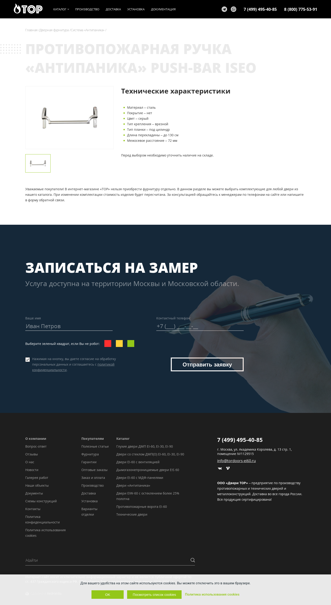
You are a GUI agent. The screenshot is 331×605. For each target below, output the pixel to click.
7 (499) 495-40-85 (260, 9)
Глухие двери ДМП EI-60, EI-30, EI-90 (144, 446)
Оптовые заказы (94, 470)
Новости (31, 470)
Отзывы (31, 454)
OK (107, 594)
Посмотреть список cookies (154, 594)
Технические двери (131, 514)
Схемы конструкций (41, 501)
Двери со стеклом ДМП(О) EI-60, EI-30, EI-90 (150, 454)
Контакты (32, 509)
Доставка (88, 493)
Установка (89, 501)
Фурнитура (90, 454)
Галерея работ (36, 477)
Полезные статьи (95, 446)
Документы (34, 493)
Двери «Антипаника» (133, 485)
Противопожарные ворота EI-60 (141, 506)
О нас (29, 462)
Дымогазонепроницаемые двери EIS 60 (147, 470)
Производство (92, 485)
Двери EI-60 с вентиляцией (138, 462)
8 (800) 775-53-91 (300, 9)
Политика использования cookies (212, 594)
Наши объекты (37, 485)
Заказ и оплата (93, 477)
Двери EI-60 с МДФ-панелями (139, 477)
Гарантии (89, 462)
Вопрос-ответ (36, 446)
